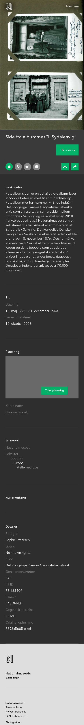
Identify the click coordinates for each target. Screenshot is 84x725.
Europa (18, 463)
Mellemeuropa (27, 467)
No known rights (17, 552)
